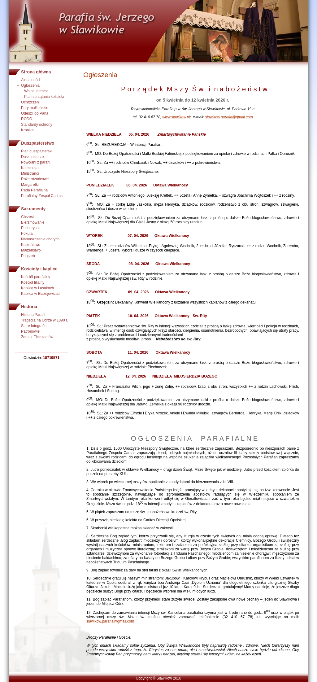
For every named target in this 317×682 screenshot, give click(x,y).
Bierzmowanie (32, 222)
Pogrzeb (28, 256)
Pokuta (27, 233)
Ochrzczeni (30, 102)
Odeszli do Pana (34, 113)
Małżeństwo (31, 250)
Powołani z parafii (35, 162)
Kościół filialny (32, 282)
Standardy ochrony (36, 124)
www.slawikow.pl (176, 117)
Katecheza (30, 168)
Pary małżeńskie (34, 108)
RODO (26, 119)
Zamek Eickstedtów (37, 337)
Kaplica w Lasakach (37, 288)
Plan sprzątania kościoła (44, 96)
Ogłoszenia (30, 85)
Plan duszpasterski (36, 151)
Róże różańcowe (35, 179)
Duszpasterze (32, 157)
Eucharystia (31, 228)
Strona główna (36, 71)
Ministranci (30, 173)
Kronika (27, 130)
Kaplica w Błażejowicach (41, 293)
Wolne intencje (36, 91)
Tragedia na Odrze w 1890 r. (44, 320)
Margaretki (30, 184)
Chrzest (27, 217)
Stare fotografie (33, 326)
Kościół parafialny (35, 277)
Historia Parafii (33, 315)
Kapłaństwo (30, 245)
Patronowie (30, 331)
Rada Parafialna (34, 190)
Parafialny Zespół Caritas (42, 196)
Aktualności (30, 80)
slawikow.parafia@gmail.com (229, 117)
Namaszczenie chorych (40, 239)
